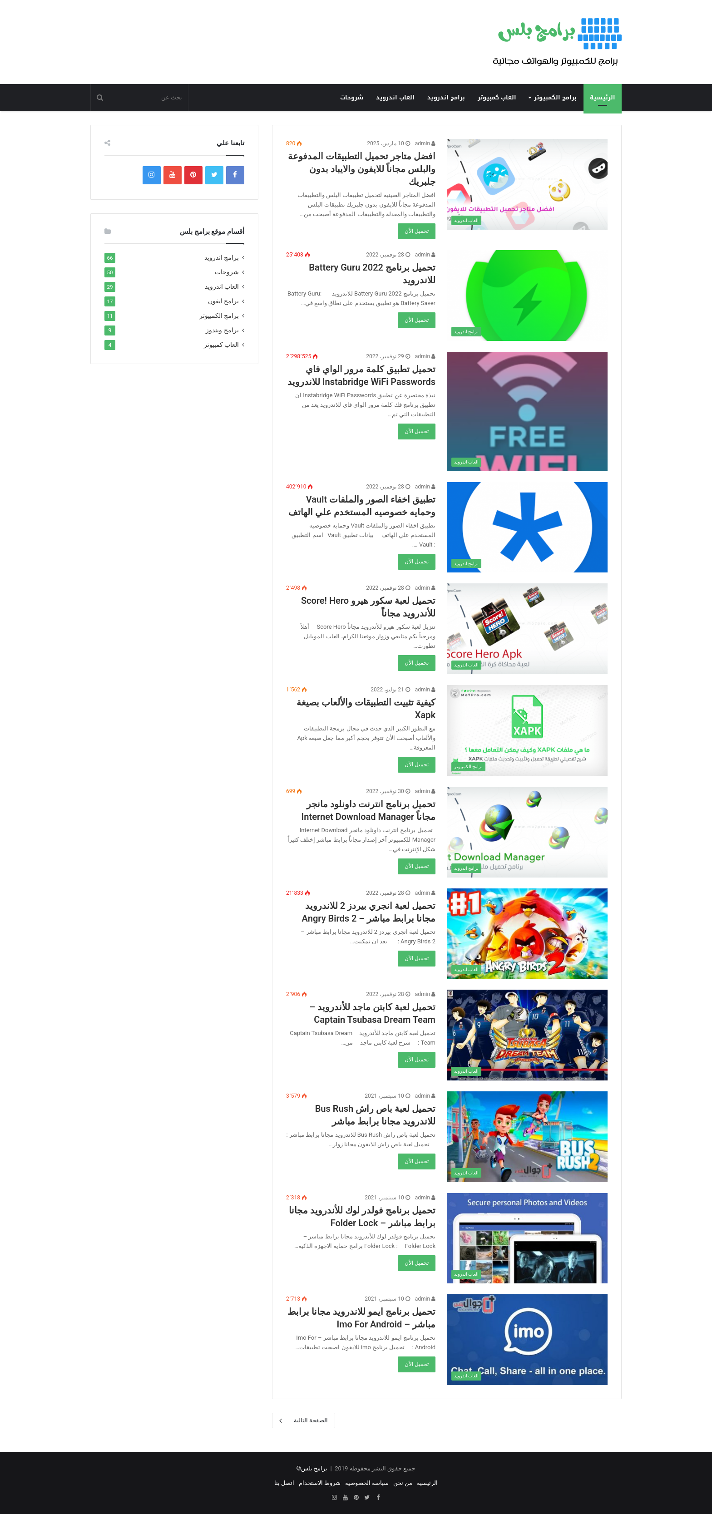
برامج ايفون (223, 301)
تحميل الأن (417, 231)
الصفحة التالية (303, 1420)
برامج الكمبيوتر (555, 97)
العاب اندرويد (395, 97)
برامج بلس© (312, 1468)
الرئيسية (602, 97)
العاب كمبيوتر (497, 97)
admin (425, 143)
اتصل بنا (284, 1482)
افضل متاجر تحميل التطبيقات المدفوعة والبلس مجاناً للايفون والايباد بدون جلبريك (361, 169)
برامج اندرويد (446, 97)
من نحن (402, 1482)
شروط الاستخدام (320, 1482)
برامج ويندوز (222, 330)
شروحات (351, 97)
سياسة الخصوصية (367, 1482)
